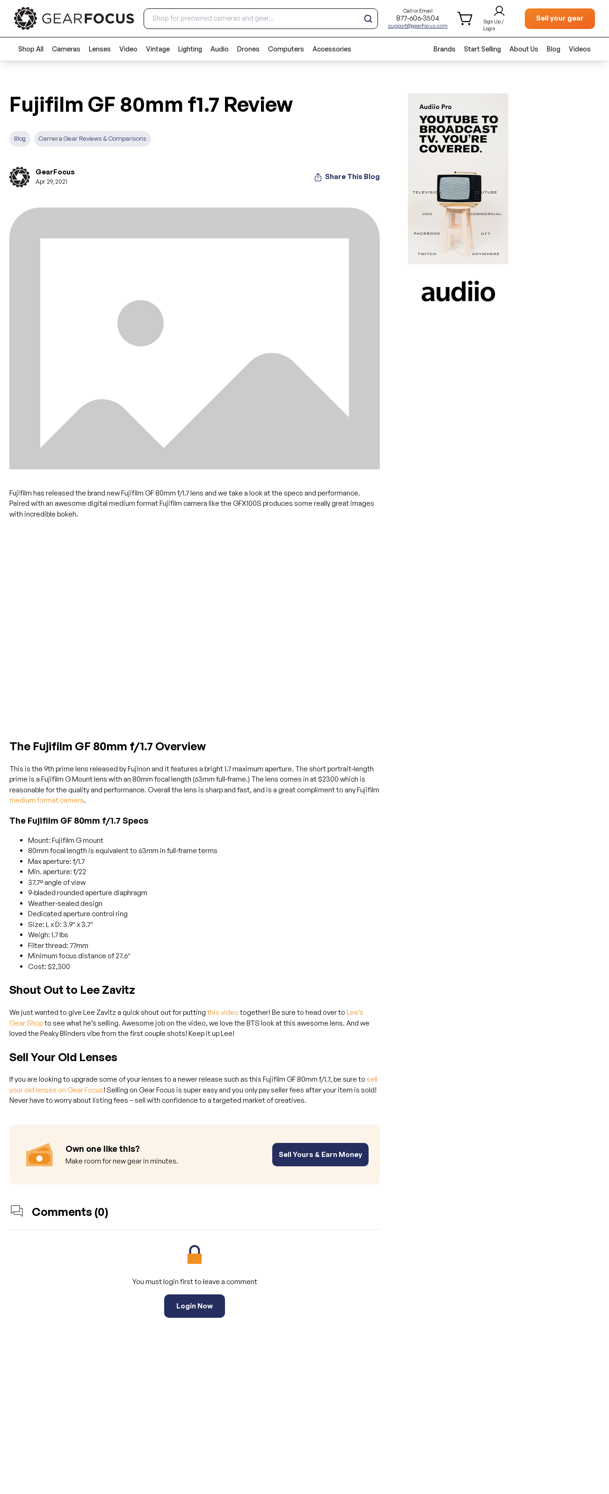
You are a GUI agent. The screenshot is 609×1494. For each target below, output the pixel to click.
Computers (286, 49)
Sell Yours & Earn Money (320, 1154)
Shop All (31, 49)
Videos (580, 49)
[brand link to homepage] (74, 18)
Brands (445, 49)
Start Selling (482, 49)
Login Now (194, 1305)
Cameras (66, 49)
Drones (248, 49)
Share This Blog (346, 176)
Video (128, 49)
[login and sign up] (499, 19)
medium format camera (46, 800)
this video (223, 1012)
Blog (553, 49)
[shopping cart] (465, 18)
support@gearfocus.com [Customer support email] (418, 25)
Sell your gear (560, 18)
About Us (523, 49)
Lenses (100, 49)
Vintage (158, 49)
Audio (219, 49)
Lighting (190, 49)
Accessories (331, 49)
